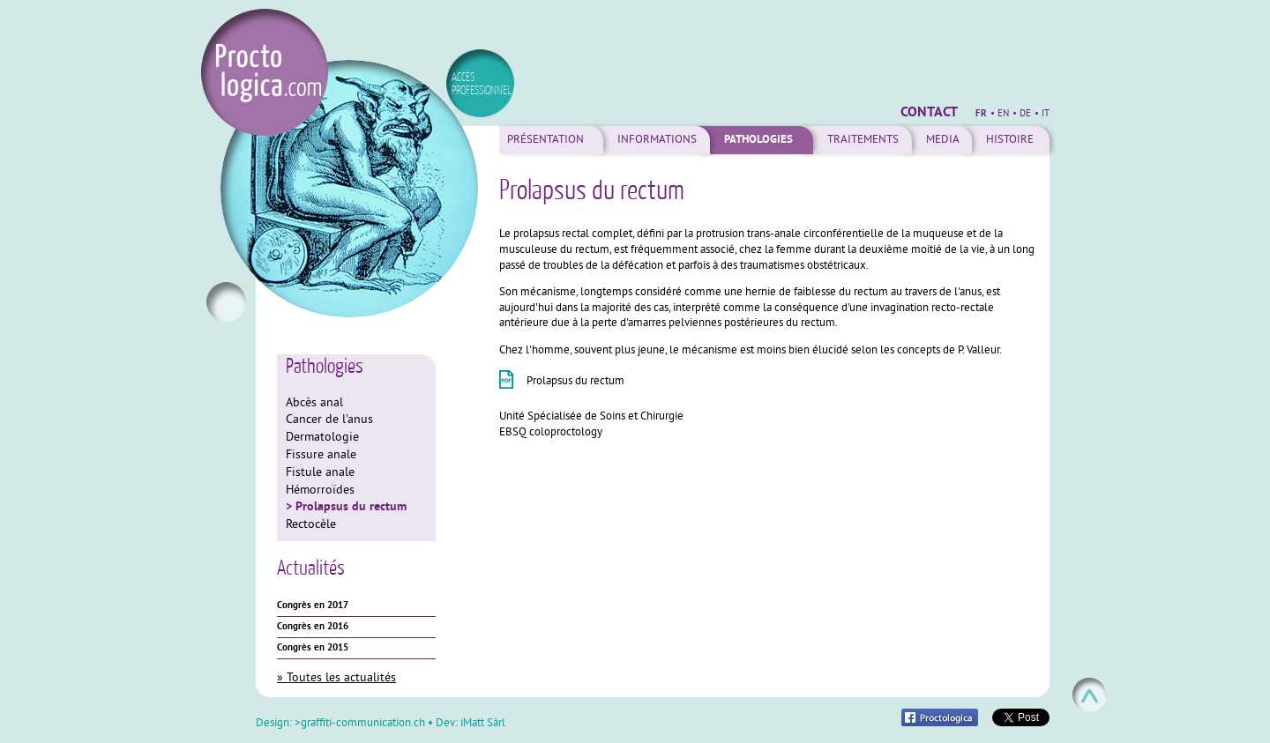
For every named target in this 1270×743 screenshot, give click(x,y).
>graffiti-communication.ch (360, 724)
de (1025, 114)
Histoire (1010, 140)
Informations (657, 140)
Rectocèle (311, 524)
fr (981, 114)
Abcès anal (314, 403)
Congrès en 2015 (312, 648)
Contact (929, 113)
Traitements (863, 140)
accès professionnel (482, 83)
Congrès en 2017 (312, 605)
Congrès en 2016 (312, 626)
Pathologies (758, 140)
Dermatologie (322, 437)
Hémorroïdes (320, 490)
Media (943, 140)
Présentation (545, 140)
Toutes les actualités (341, 678)
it (1046, 114)
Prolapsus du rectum (351, 507)
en (1003, 114)
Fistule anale (320, 472)
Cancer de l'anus (329, 420)
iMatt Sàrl (482, 724)
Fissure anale (321, 455)
